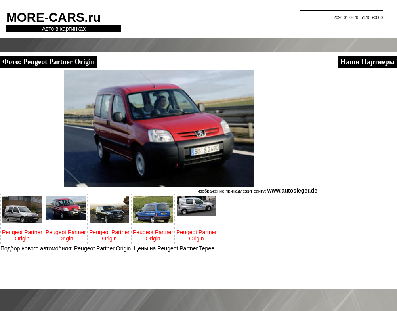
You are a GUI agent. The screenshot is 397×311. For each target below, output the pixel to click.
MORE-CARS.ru (53, 17)
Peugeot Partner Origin (22, 235)
